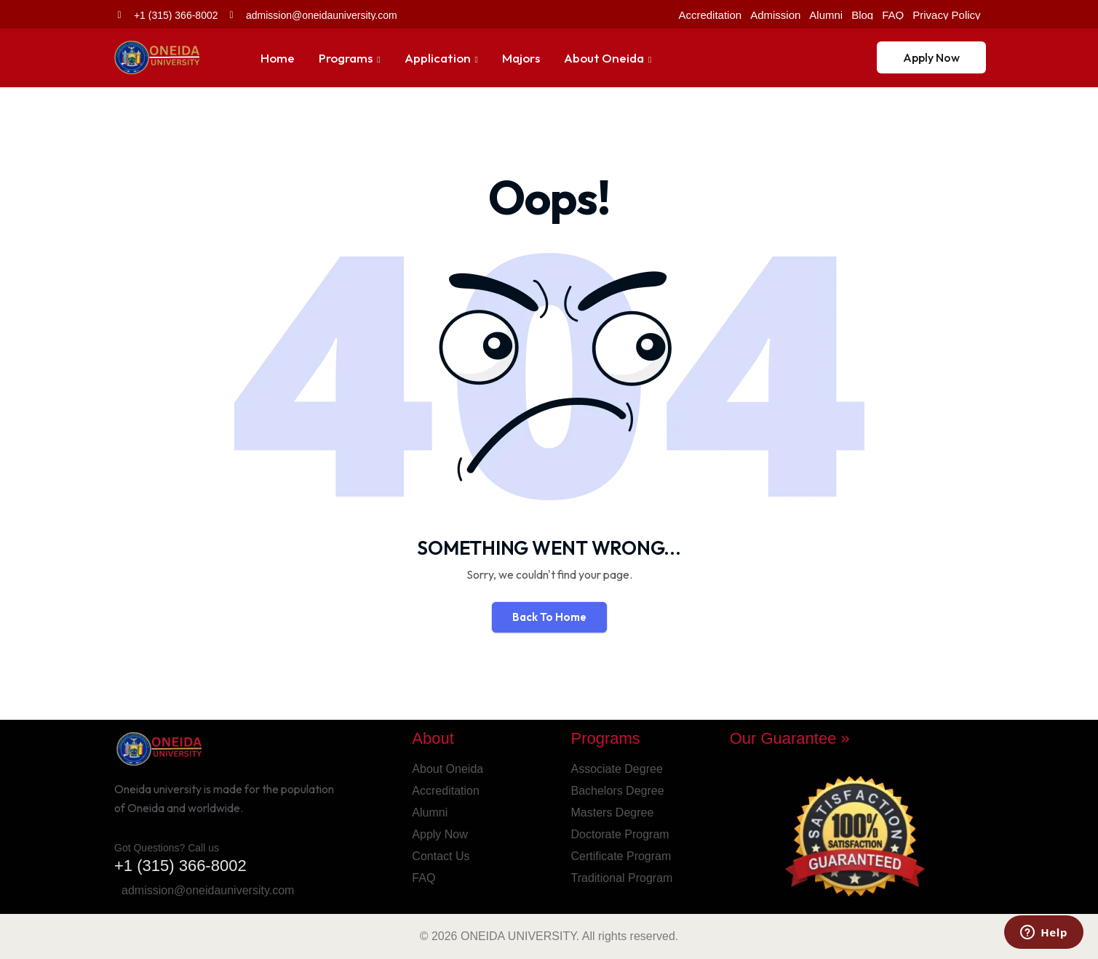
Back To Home (549, 617)
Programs (346, 57)
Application (438, 57)
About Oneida (604, 57)
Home (277, 57)
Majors (521, 57)
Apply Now (931, 57)
